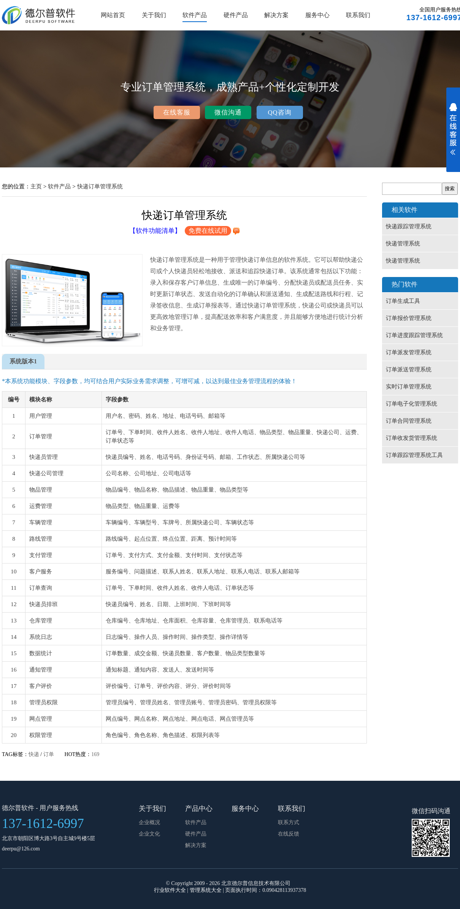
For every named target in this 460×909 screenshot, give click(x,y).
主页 (36, 186)
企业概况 (149, 822)
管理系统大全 (206, 890)
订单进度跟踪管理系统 (414, 335)
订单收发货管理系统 (411, 438)
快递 (34, 754)
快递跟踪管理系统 (408, 226)
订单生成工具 (403, 301)
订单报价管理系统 (408, 318)
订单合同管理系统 (408, 421)
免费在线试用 (208, 230)
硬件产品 (236, 15)
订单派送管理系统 (408, 369)
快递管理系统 (403, 243)
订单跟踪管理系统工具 (414, 455)
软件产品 (194, 15)
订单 (48, 754)
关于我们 (154, 15)
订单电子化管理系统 (411, 404)
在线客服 (176, 112)
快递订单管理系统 (100, 186)
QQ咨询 (279, 112)
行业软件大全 (170, 890)
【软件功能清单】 (155, 230)
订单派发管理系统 (408, 352)
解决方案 (276, 15)
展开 (453, 134)
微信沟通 (228, 112)
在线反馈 (288, 834)
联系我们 (358, 15)
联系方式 (288, 822)
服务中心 (317, 15)
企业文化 (149, 834)
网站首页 (113, 15)
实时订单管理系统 (408, 387)
